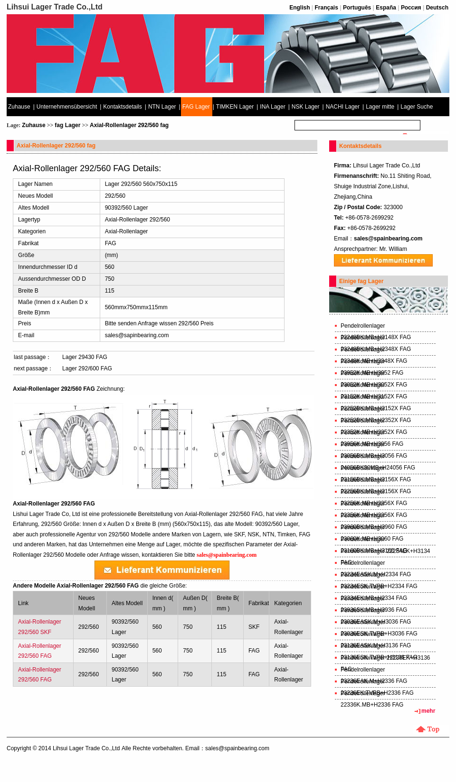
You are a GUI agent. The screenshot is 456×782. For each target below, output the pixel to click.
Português (357, 7)
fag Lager (67, 125)
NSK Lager (306, 106)
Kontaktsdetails (122, 106)
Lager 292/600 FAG (87, 368)
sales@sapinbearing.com (137, 335)
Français (326, 7)
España (386, 7)
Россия (411, 7)
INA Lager (272, 106)
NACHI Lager (343, 106)
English (299, 7)
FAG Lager (196, 106)
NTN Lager (162, 106)
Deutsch (437, 7)
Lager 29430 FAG (84, 357)
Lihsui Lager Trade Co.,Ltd (86, 748)
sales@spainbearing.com (388, 238)
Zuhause (19, 106)
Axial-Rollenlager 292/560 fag (129, 125)
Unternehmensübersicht (67, 106)
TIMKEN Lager (235, 106)
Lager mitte (380, 106)
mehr (428, 711)
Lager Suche (416, 106)
